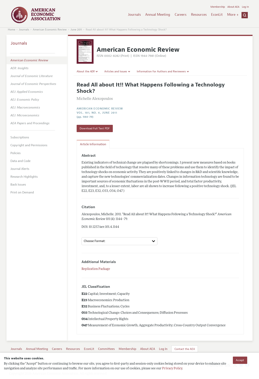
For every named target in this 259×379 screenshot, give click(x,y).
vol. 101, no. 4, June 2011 (97, 112)
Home (11, 29)
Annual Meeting (157, 14)
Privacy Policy (172, 368)
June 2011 (76, 29)
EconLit (217, 14)
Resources (199, 14)
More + (233, 14)
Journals (134, 14)
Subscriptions (19, 137)
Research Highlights (24, 177)
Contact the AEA (185, 349)
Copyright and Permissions (28, 145)
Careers (180, 14)
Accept (240, 360)
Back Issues (18, 185)
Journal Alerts (19, 169)
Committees (106, 349)
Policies (15, 153)
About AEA (233, 6)
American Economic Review (50, 29)
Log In (245, 6)
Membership (217, 6)
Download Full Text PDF (95, 128)
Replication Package (96, 269)
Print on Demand (22, 192)
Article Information (93, 144)
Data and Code (20, 161)
